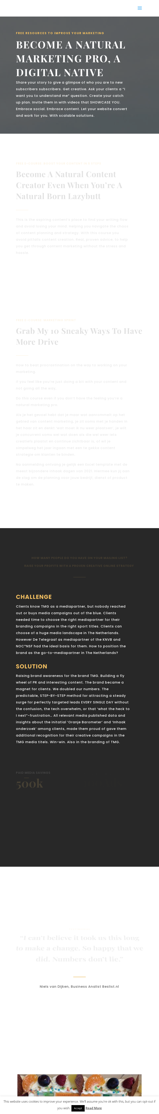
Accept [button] (78, 1108)
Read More (94, 1108)
